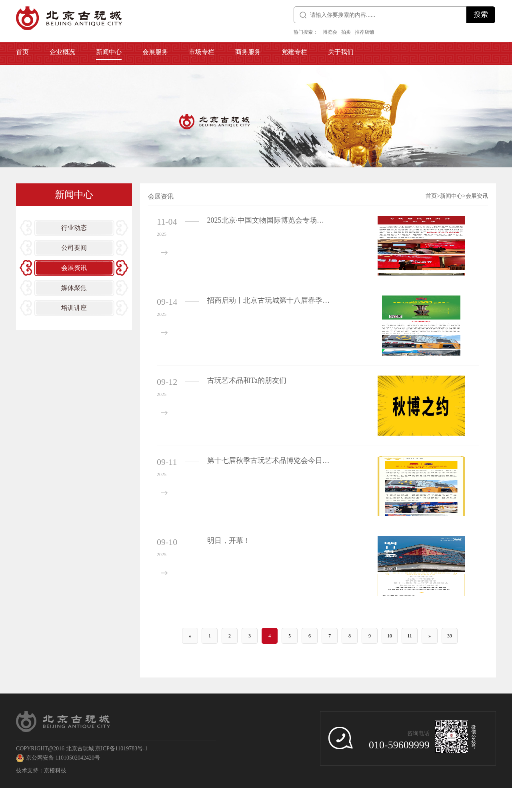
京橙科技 (55, 771)
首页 (431, 196)
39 (449, 636)
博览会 (330, 32)
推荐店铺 (364, 32)
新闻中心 (451, 196)
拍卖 (346, 32)
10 (389, 636)
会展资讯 (74, 267)
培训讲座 (74, 307)
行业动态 (74, 227)
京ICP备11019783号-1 (121, 749)
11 (409, 636)
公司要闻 (74, 247)
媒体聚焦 (74, 287)
